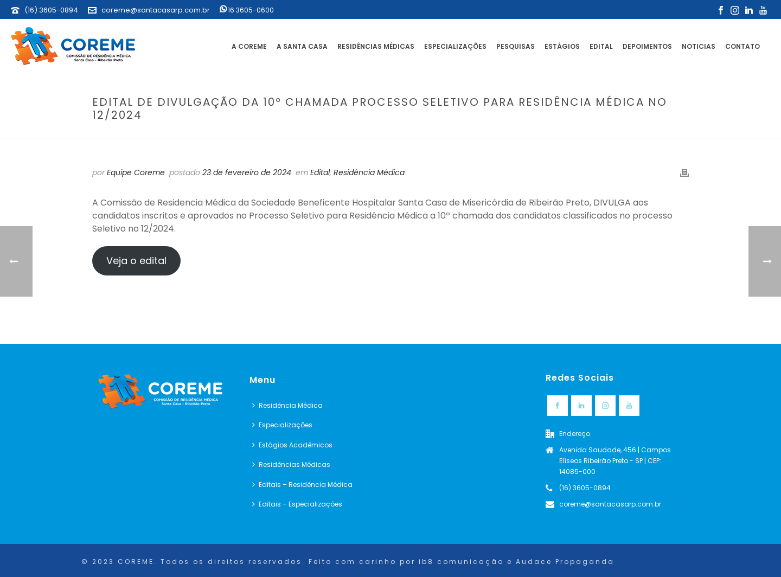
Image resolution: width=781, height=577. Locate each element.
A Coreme (249, 46)
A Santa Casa (302, 46)
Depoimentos (647, 46)
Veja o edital (136, 260)
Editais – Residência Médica (302, 484)
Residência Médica (369, 172)
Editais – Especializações (297, 504)
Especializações (455, 46)
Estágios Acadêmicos (292, 445)
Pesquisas (515, 46)
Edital (601, 46)
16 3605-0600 (247, 10)
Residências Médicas (375, 46)
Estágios (562, 46)
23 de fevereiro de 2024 (246, 172)
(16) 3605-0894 (51, 10)
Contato (742, 46)
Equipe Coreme (136, 172)
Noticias (698, 46)
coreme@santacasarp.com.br (155, 10)
